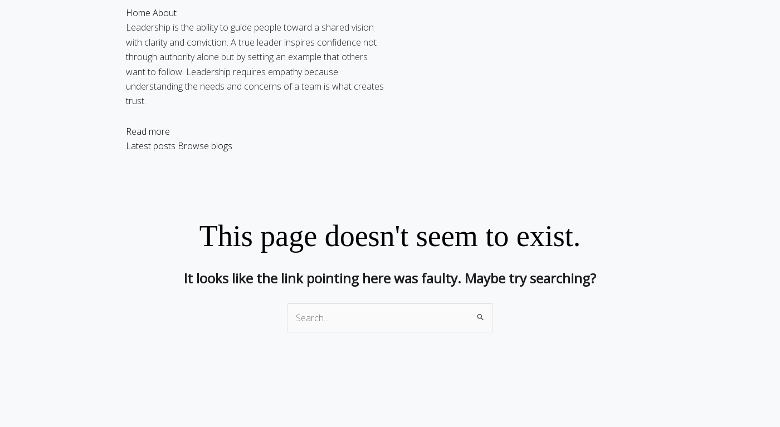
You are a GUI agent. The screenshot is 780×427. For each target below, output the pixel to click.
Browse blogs (205, 146)
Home (138, 13)
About (165, 13)
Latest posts (151, 146)
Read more (148, 131)
